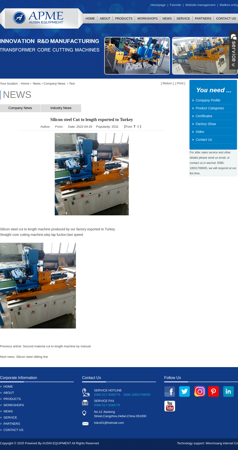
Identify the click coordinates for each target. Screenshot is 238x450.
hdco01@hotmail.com (109, 423)
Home (25, 83)
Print (180, 83)
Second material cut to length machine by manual (57, 346)
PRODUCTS (124, 18)
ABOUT (105, 18)
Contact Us (204, 140)
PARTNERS (203, 18)
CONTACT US (13, 430)
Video (200, 132)
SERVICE (183, 18)
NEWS (167, 18)
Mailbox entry (229, 5)
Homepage (158, 5)
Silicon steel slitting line (32, 357)
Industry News (61, 108)
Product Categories (210, 108)
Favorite (175, 5)
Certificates (204, 116)
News (37, 83)
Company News (54, 83)
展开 (233, 50)
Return (167, 83)
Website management (200, 5)
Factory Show (206, 124)
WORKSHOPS (147, 18)
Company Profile (208, 100)
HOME (90, 18)
